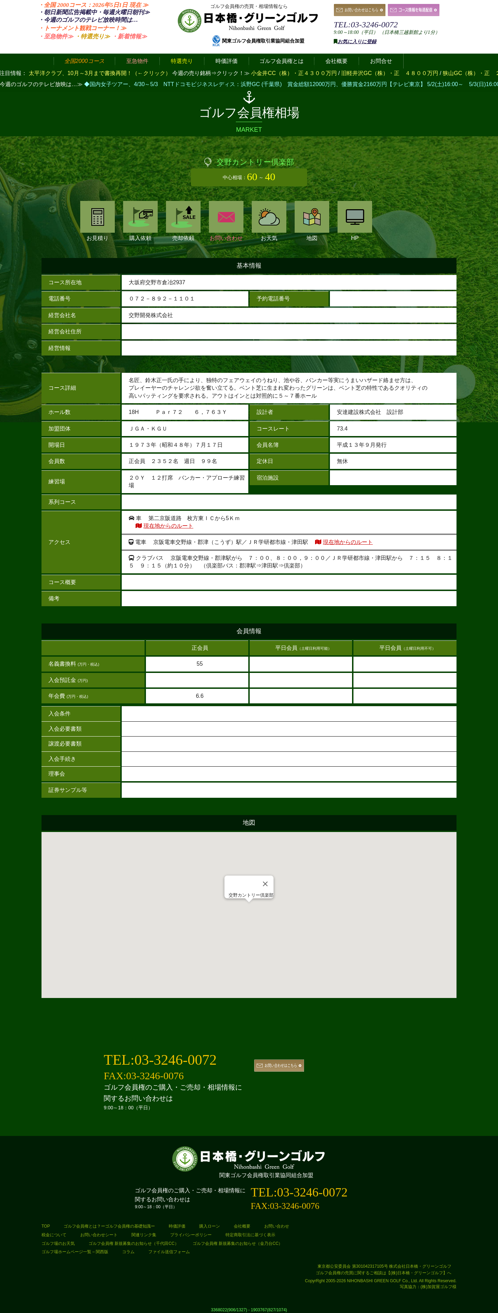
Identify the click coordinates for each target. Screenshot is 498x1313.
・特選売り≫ (92, 36)
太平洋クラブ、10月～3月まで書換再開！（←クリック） (100, 73)
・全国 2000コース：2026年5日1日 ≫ (93, 5)
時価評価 (177, 1226)
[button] (249, 908)
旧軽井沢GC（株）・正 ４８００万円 (390, 73)
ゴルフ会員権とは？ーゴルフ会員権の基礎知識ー (109, 1226)
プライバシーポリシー (191, 1234)
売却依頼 (183, 221)
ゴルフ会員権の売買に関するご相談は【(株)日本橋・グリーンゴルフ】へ (383, 1272)
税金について (54, 1234)
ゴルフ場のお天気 (58, 1243)
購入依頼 (140, 221)
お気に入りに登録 (357, 41)
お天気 (269, 221)
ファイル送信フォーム (169, 1251)
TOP (46, 1226)
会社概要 (242, 1226)
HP (355, 221)
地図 (312, 221)
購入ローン (209, 1226)
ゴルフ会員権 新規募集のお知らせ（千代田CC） (134, 1243)
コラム (128, 1251)
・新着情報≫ (129, 36)
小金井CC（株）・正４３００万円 (294, 73)
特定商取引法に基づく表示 (250, 1234)
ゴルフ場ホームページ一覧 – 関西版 (75, 1251)
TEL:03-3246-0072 (366, 24)
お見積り (97, 221)
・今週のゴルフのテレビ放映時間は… (88, 20)
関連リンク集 (143, 1234)
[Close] (265, 884)
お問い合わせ (226, 221)
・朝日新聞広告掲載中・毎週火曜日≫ (94, 12)
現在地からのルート (168, 526)
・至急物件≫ (55, 36)
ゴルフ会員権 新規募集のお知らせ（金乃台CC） (238, 1243)
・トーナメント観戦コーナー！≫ (82, 28)
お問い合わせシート (99, 1234)
